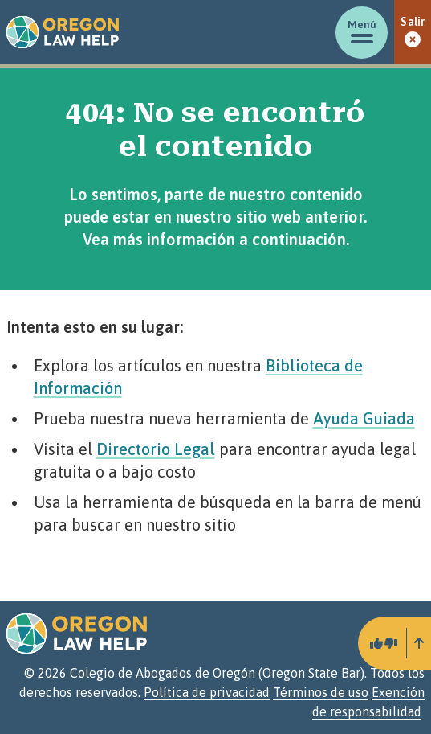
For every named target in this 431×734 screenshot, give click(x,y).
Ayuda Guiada (364, 418)
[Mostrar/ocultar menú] (361, 32)
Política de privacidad (207, 692)
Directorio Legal (155, 449)
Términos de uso (320, 692)
